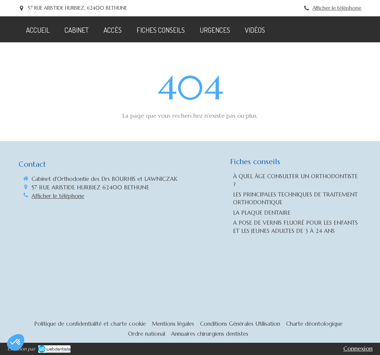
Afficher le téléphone (336, 8)
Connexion (358, 348)
